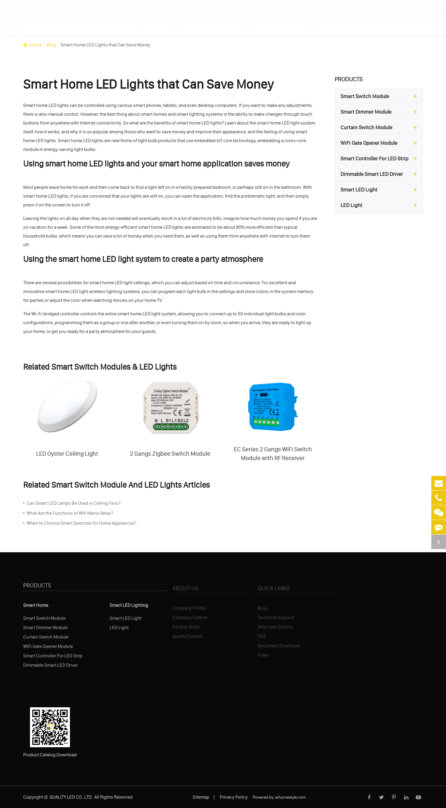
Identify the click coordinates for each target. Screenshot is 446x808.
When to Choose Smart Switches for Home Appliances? (81, 523)
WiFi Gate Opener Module (380, 143)
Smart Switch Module (380, 96)
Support (247, 24)
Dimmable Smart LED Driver (380, 174)
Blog (279, 24)
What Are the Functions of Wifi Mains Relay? (70, 513)
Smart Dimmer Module (380, 111)
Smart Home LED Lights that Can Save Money (105, 45)
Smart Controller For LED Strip (380, 158)
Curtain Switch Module (380, 127)
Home (139, 24)
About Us (211, 24)
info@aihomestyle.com (103, 6)
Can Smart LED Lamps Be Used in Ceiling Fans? (73, 503)
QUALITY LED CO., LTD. (71, 797)
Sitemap (201, 797)
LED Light (380, 205)
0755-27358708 (28, 6)
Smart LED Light (380, 189)
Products (174, 24)
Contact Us (314, 24)
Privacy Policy (234, 797)
